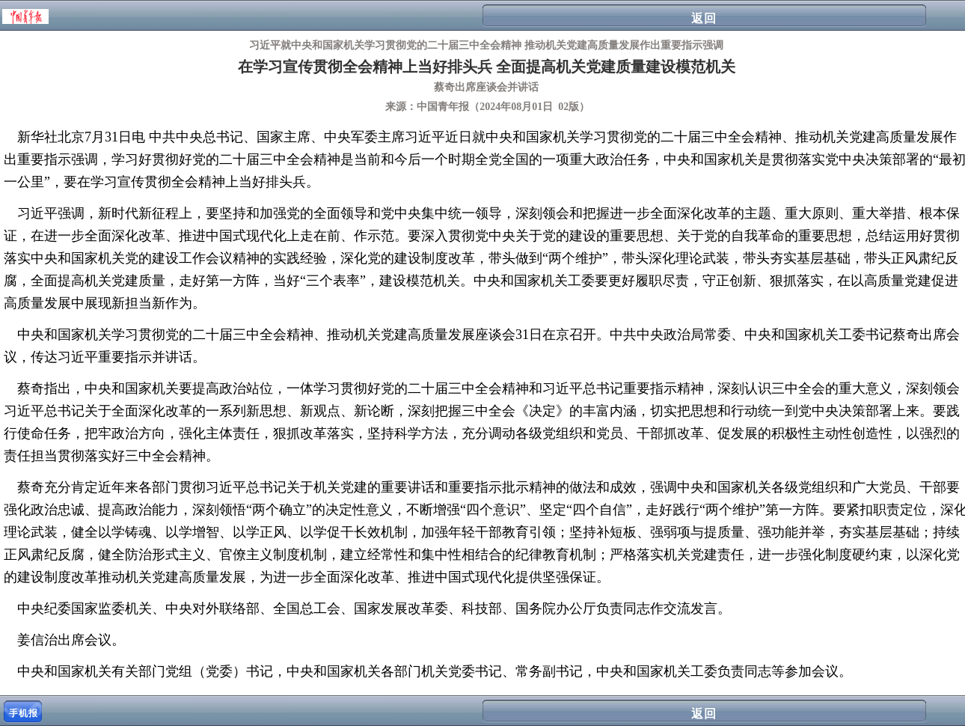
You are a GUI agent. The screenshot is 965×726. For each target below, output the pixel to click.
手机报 (23, 713)
